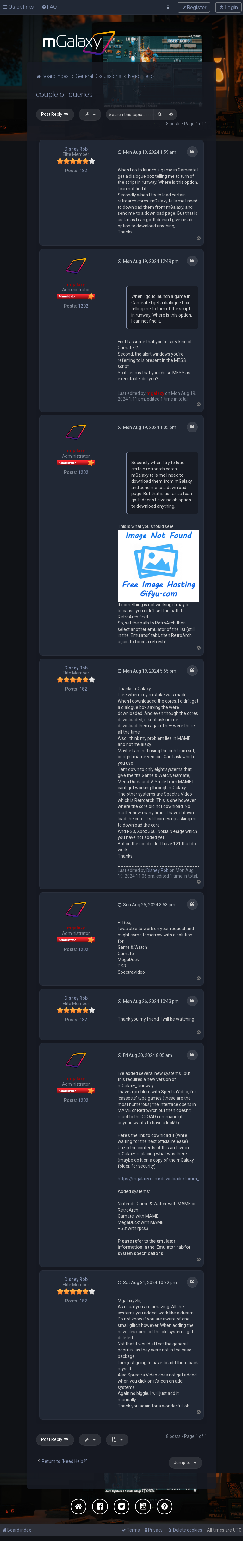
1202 (83, 305)
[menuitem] (49, 6)
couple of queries (64, 93)
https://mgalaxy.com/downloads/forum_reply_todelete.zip (177, 1177)
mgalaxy (76, 283)
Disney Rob (76, 148)
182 (83, 169)
